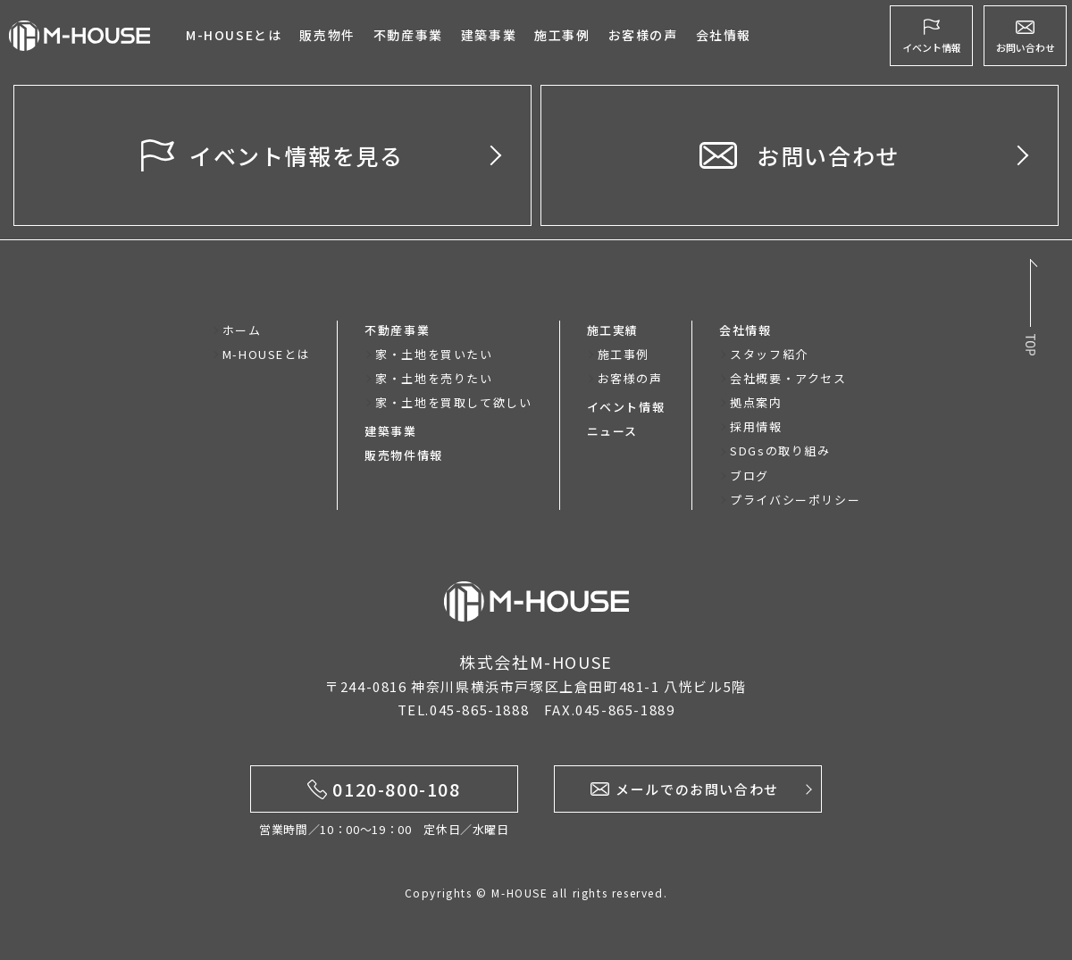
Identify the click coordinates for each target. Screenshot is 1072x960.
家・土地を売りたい (433, 378)
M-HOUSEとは (233, 35)
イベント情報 (626, 406)
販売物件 (327, 35)
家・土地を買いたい (433, 354)
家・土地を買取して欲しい (453, 402)
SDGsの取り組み (780, 450)
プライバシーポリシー (795, 499)
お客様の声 (630, 378)
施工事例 (562, 35)
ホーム (242, 329)
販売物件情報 (403, 455)
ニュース (612, 430)
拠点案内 (756, 402)
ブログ (749, 475)
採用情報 (756, 426)
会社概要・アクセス (788, 378)
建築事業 (488, 35)
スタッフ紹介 (769, 354)
